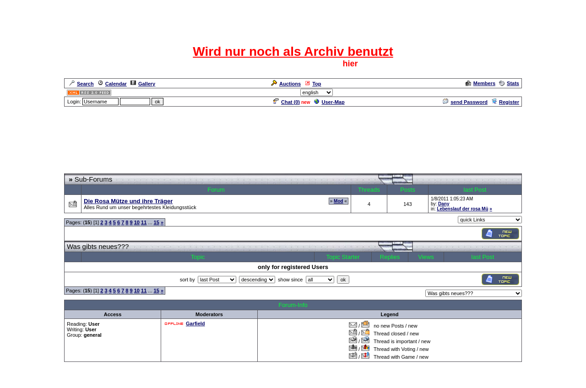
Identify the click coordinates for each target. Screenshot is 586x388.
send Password (465, 102)
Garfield (195, 323)
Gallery (142, 83)
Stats (509, 83)
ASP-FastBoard (271, 381)
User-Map (329, 102)
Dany (443, 203)
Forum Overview (83, 169)
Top (312, 83)
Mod (338, 201)
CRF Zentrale (124, 169)
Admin (511, 92)
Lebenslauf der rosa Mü (462, 208)
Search (81, 83)
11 (143, 222)
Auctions (286, 83)
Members (480, 83)
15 (156, 222)
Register (505, 102)
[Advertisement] (293, 140)
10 (137, 222)
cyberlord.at (343, 381)
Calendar (112, 83)
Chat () (286, 102)
